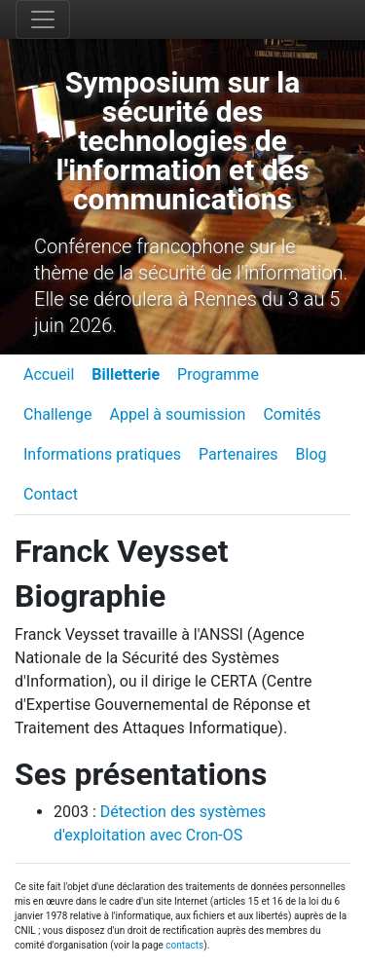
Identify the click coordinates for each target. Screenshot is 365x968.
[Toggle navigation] (43, 19)
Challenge (57, 414)
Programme (218, 374)
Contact (50, 494)
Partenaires (238, 454)
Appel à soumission (178, 414)
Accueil (48, 374)
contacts (184, 945)
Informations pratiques (102, 454)
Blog (311, 454)
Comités (291, 414)
